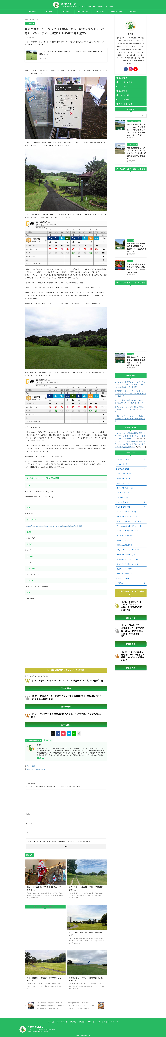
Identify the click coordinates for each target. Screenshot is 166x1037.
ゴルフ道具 (49, 12)
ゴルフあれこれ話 (83, 12)
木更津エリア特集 (116, 12)
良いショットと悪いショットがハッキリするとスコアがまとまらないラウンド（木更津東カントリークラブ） (136, 127)
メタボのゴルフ (68, 3)
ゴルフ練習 (66, 12)
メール (29, 821)
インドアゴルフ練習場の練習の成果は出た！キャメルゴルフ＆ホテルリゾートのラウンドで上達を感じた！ (130, 409)
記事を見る (66, 688)
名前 (28, 812)
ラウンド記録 (100, 12)
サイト (28, 830)
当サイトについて (123, 104)
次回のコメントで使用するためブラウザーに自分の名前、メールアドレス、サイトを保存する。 (59, 839)
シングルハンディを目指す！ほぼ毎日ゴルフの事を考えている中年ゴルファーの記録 (41, 1029)
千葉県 (38, 767)
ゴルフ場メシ (134, 12)
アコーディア (31, 767)
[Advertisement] (42, 618)
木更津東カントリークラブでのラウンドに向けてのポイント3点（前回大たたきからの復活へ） (136, 147)
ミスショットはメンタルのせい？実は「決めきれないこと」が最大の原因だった (136, 254)
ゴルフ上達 (32, 12)
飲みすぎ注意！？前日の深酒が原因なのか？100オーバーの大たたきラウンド (136, 237)
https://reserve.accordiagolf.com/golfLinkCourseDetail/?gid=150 (49, 526)
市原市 (43, 767)
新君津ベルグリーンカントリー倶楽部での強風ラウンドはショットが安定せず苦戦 (136, 344)
